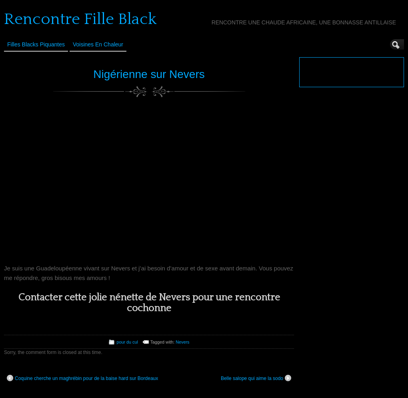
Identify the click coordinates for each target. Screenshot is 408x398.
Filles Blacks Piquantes (36, 44)
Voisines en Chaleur (98, 44)
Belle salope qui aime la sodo (256, 378)
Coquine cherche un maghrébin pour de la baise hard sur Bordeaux (82, 378)
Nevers (182, 342)
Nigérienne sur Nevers (149, 74)
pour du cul (127, 342)
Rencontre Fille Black (80, 19)
